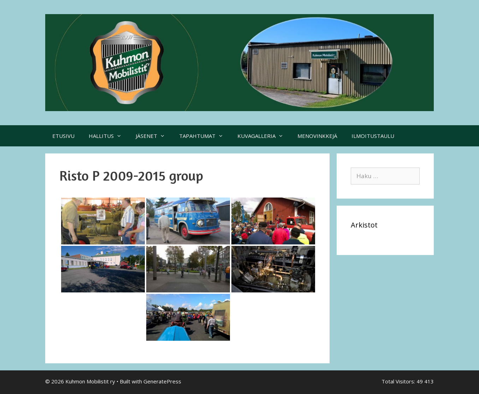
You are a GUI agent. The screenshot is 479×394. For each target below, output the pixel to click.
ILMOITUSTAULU (372, 135)
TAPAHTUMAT (204, 135)
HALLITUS (109, 135)
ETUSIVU (63, 135)
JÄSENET (154, 135)
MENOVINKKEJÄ (317, 135)
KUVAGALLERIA (263, 135)
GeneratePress (162, 381)
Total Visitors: (399, 381)
